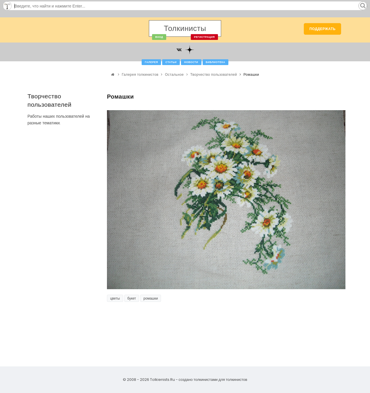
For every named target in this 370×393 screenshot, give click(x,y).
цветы (115, 298)
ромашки (150, 298)
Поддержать (322, 28)
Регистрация (204, 37)
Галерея (151, 62)
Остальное (174, 74)
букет (131, 298)
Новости (191, 62)
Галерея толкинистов (140, 74)
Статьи (171, 62)
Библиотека (215, 62)
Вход (159, 37)
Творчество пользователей (213, 74)
